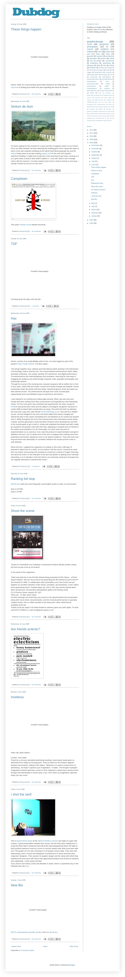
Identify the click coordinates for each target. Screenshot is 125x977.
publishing (94, 63)
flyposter (109, 109)
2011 (92, 133)
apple (96, 74)
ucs (99, 51)
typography (104, 44)
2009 (92, 139)
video (108, 54)
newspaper (99, 70)
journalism (92, 113)
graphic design (98, 111)
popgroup (90, 118)
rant (91, 61)
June (93, 165)
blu (48, 932)
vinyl (107, 81)
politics (108, 52)
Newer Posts (16, 946)
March (93, 210)
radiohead (99, 118)
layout (105, 113)
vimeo (92, 93)
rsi (105, 118)
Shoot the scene (22, 511)
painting (107, 88)
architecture (110, 56)
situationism (98, 72)
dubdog (101, 67)
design (98, 61)
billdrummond (99, 100)
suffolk (112, 58)
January (94, 216)
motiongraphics (92, 88)
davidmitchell (90, 106)
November (95, 149)
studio (107, 120)
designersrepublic (103, 106)
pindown (93, 68)
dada (110, 104)
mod (111, 113)
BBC (100, 93)
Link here (14, 87)
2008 (92, 143)
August (94, 158)
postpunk (109, 70)
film (104, 65)
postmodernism (92, 90)
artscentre (98, 97)
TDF (14, 244)
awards (89, 100)
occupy (104, 116)
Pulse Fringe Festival (25, 364)
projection (111, 90)
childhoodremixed (92, 102)
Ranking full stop (23, 479)
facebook (92, 109)
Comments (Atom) (27, 950)
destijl (112, 106)
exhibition (104, 49)
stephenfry (90, 120)
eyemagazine (91, 86)
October (94, 152)
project (102, 90)
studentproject (91, 81)
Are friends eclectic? (25, 629)
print (88, 54)
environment (109, 61)
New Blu (17, 885)
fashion (101, 109)
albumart (90, 65)
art (107, 47)
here (27, 866)
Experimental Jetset (24, 841)
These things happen (26, 29)
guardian (90, 56)
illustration (93, 58)
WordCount (15, 484)
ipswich (103, 58)
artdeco (89, 97)
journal (112, 111)
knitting (99, 113)
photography (92, 47)
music (89, 44)
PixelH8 (14, 407)
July (93, 161)
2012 (92, 130)
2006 (92, 223)
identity (89, 79)
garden (89, 111)
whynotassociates (93, 84)
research (99, 56)
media (91, 70)
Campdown (19, 178)
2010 (92, 136)
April (93, 206)
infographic (110, 67)
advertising (107, 63)
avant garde (108, 97)
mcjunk (90, 49)
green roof (47, 153)
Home (45, 946)
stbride (109, 79)
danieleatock (106, 77)
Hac (14, 318)
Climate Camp (25, 225)
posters (96, 79)
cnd (102, 102)
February (94, 213)
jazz (106, 111)
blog (98, 65)
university (108, 72)
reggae (89, 72)
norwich (89, 116)
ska (111, 118)
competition (90, 104)
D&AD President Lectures (48, 841)
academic (108, 93)
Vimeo (54, 932)
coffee (109, 102)
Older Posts (74, 946)
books (98, 54)
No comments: (37, 94)
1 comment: (36, 306)
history (111, 65)
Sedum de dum (22, 106)
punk (103, 79)
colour (112, 74)
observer (96, 116)
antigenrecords (108, 95)
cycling (107, 84)
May (93, 203)
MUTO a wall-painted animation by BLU (26, 932)
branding (104, 74)
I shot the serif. (21, 794)
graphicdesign (95, 41)
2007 (92, 220)
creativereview (101, 104)
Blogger (72, 965)
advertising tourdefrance (94, 95)
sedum (13, 153)
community (93, 77)
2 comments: (36, 466)
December (95, 145)
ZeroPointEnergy (47, 412)
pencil (110, 116)
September (95, 155)
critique (90, 51)
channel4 (109, 100)
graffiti (107, 86)
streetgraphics (99, 120)
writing (89, 74)
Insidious (17, 697)
